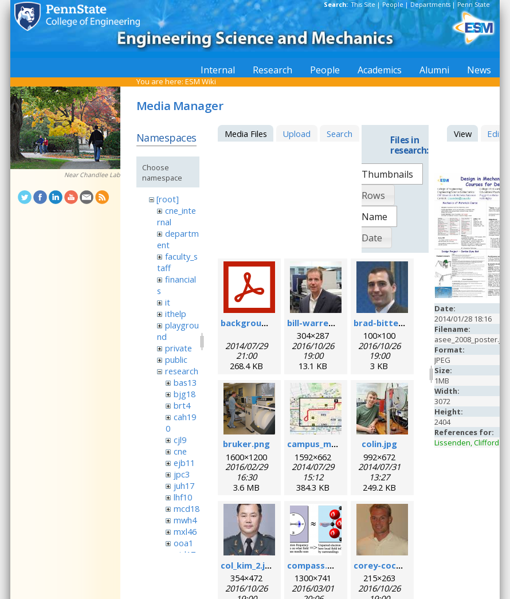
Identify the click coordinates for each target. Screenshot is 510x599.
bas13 (185, 382)
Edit (495, 133)
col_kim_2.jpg (248, 565)
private (178, 348)
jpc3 (182, 474)
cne (180, 451)
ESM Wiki (200, 81)
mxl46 (185, 531)
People (392, 5)
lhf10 (183, 497)
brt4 (182, 405)
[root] (167, 199)
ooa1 (183, 543)
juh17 (184, 485)
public (176, 359)
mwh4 (185, 520)
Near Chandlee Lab (92, 175)
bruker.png (246, 443)
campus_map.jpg (322, 443)
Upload (297, 133)
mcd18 (186, 508)
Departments (430, 5)
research (181, 371)
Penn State (473, 5)
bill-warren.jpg (318, 322)
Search (339, 133)
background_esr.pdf (263, 322)
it (167, 302)
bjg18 (184, 394)
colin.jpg (379, 443)
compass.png (315, 565)
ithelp (175, 313)
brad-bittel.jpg (385, 322)
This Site (363, 5)
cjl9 (180, 439)
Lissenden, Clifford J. (469, 442)
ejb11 (184, 462)
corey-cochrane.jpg (395, 565)
